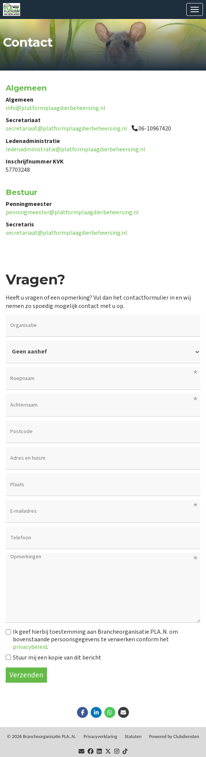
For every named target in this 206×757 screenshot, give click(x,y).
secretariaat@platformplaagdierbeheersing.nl (66, 128)
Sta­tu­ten (133, 736)
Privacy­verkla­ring (100, 736)
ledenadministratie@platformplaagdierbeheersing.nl (75, 149)
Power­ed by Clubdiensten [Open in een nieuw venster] (174, 736)
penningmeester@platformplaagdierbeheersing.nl (72, 212)
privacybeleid (30, 647)
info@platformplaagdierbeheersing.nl (55, 108)
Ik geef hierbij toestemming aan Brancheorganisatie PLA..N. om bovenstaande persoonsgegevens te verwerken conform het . (92, 639)
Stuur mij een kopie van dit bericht (53, 657)
